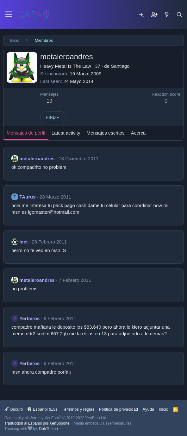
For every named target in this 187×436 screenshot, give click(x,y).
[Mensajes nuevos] (166, 14)
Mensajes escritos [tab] (106, 133)
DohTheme (48, 429)
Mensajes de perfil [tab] (26, 133)
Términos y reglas (78, 409)
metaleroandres (37, 158)
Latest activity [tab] (66, 133)
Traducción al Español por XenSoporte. (37, 423)
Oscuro (13, 409)
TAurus (27, 196)
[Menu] (8, 14)
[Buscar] (179, 14)
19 (50, 101)
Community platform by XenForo (55, 418)
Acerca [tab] (138, 133)
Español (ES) (42, 409)
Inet (23, 241)
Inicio (163, 409)
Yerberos (29, 318)
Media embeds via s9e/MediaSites (103, 423)
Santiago (120, 66)
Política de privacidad (118, 409)
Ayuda (148, 409)
